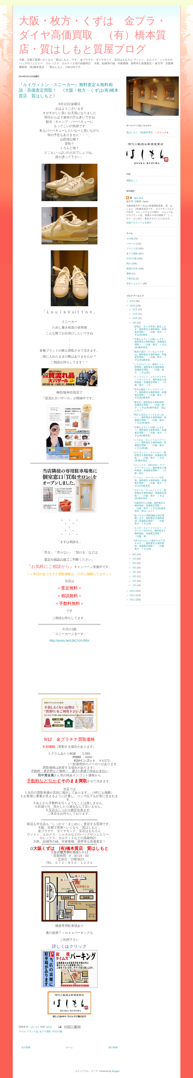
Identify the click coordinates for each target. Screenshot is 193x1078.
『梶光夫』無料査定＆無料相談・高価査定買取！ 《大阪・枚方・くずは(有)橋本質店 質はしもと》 (149, 406)
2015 (133, 301)
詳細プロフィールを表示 (138, 222)
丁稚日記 (130, 278)
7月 (134, 558)
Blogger (116, 1071)
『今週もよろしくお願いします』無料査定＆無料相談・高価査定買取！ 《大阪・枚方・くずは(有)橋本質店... (149, 343)
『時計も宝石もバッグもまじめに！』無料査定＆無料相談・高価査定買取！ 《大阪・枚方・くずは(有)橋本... (149, 418)
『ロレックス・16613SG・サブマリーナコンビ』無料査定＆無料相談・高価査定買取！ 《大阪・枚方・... (149, 469)
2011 (133, 599)
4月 (134, 572)
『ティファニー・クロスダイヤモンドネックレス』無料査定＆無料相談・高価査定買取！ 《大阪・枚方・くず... (149, 381)
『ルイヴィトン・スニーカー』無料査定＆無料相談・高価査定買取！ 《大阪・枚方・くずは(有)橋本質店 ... (149, 456)
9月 (134, 322)
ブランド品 (32, 1031)
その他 (129, 238)
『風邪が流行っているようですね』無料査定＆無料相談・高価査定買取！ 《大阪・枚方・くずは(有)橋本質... (149, 355)
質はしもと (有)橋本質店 (139, 132)
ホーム (69, 1047)
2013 (133, 591)
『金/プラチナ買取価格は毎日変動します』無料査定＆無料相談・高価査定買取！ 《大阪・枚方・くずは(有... (149, 519)
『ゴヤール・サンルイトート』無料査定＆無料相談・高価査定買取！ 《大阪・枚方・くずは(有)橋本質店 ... (149, 494)
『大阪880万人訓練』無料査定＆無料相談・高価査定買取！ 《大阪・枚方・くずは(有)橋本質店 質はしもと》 (149, 507)
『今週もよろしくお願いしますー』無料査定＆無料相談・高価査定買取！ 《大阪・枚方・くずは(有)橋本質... (149, 431)
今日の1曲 (57, 1031)
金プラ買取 (45, 1031)
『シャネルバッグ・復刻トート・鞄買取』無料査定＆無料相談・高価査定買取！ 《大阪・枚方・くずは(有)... (149, 368)
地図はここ (132, 180)
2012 (133, 595)
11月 (135, 313)
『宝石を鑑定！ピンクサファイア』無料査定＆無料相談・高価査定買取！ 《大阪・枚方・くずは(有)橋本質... (149, 393)
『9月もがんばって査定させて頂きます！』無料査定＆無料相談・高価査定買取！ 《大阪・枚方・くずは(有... (149, 544)
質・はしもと (136, 198)
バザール (130, 243)
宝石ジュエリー (134, 283)
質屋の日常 (132, 268)
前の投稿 (113, 1047)
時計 (128, 263)
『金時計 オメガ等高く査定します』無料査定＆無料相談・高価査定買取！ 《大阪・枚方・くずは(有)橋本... (149, 330)
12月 (135, 309)
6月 (134, 563)
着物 (128, 273)
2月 (134, 581)
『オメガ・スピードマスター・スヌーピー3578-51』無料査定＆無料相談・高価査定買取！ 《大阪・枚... (149, 532)
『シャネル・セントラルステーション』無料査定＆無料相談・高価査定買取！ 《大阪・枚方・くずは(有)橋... (149, 444)
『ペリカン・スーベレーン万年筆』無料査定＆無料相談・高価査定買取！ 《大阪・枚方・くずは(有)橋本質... (149, 481)
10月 (135, 318)
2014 (133, 305)
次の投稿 (25, 1047)
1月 (134, 585)
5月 (134, 567)
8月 (134, 554)
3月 (134, 576)
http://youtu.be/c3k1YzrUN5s (69, 640)
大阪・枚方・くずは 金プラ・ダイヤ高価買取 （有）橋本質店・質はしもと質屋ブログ (93, 35)
